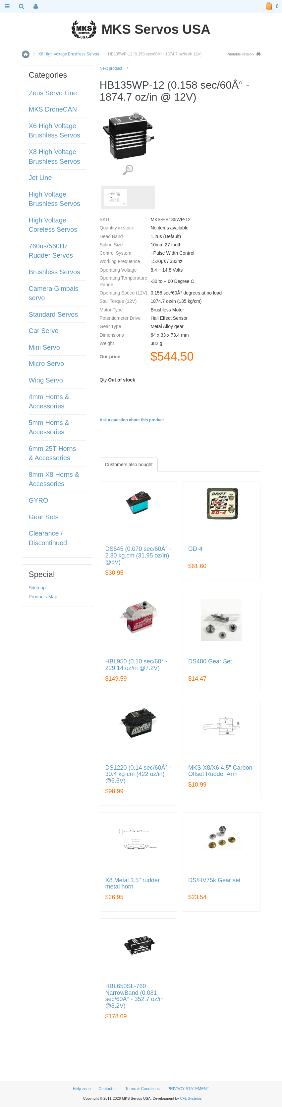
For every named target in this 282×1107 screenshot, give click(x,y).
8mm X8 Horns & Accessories (54, 479)
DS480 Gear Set (210, 661)
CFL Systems (191, 1098)
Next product (114, 68)
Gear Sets (44, 517)
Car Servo (44, 330)
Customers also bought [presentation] (129, 464)
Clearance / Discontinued (48, 538)
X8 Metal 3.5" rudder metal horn (132, 883)
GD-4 (195, 549)
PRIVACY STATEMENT (188, 1088)
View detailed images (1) (128, 170)
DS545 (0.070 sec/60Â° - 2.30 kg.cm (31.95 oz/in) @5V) (138, 555)
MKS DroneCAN (53, 109)
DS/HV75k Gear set (214, 880)
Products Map (43, 596)
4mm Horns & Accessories (49, 401)
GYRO (38, 500)
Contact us (107, 1088)
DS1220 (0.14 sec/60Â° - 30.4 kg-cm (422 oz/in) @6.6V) (138, 774)
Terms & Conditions (142, 1088)
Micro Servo (46, 363)
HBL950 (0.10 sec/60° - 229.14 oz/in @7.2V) (136, 664)
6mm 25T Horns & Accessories (52, 453)
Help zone (82, 1088)
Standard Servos (53, 314)
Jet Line (40, 177)
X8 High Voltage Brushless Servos (55, 156)
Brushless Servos (55, 272)
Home (25, 54)
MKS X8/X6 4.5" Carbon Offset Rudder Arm (220, 771)
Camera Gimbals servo (54, 293)
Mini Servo (44, 347)
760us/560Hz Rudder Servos (51, 250)
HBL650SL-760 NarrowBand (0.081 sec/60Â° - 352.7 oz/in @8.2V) (134, 996)
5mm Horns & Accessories (49, 427)
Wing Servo (46, 380)
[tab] (129, 464)
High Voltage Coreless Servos (53, 224)
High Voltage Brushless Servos (55, 199)
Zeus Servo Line (53, 93)
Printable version (240, 54)
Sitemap (37, 587)
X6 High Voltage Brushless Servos (68, 54)
